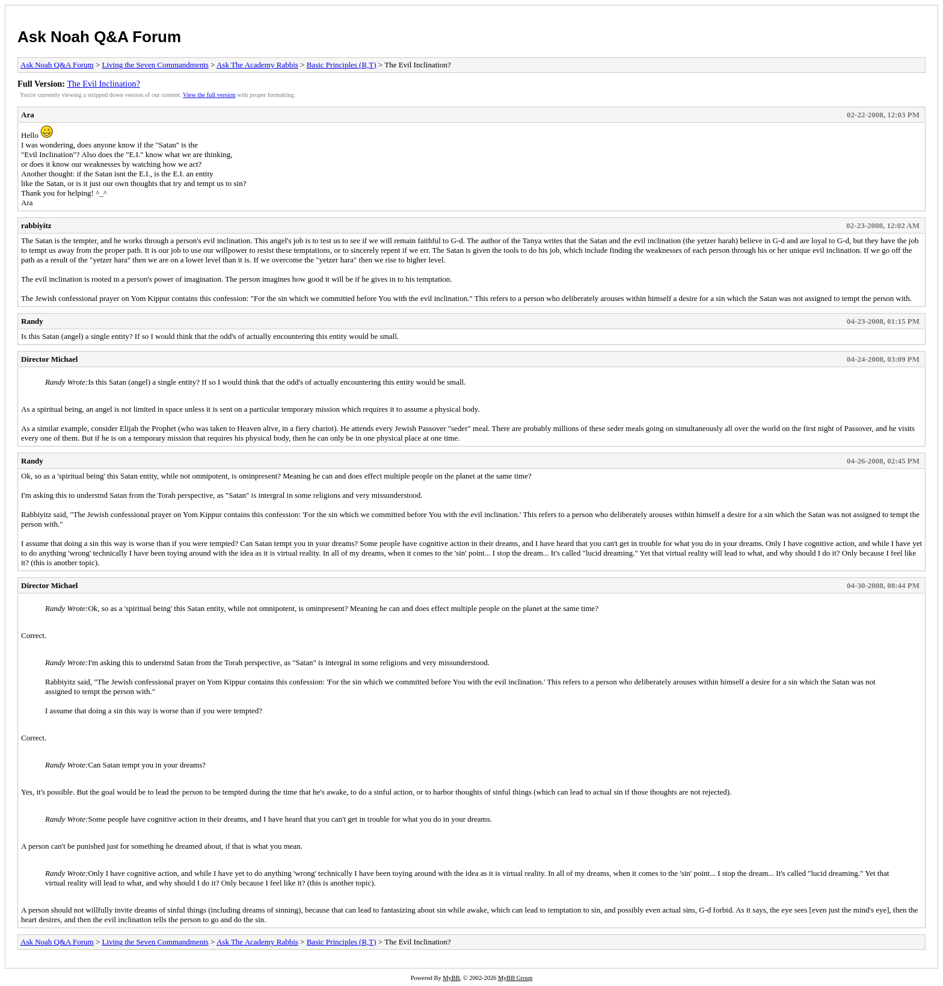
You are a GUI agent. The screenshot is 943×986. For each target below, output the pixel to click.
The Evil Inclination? (103, 83)
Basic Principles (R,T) (341, 64)
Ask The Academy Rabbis (257, 64)
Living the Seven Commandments (155, 64)
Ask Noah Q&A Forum (99, 37)
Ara (27, 114)
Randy (32, 321)
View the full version (209, 94)
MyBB (451, 978)
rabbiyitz (36, 225)
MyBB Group (515, 978)
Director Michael (49, 359)
